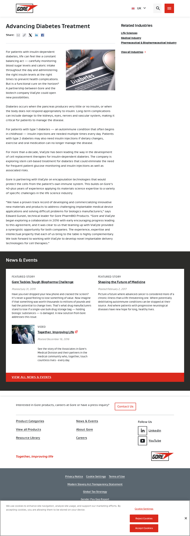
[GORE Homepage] (27, 8)
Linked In (36, 35)
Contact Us (125, 406)
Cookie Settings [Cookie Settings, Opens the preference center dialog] (144, 508)
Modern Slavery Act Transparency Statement (95, 484)
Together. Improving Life (56, 332)
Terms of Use (117, 476)
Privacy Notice (74, 476)
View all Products (28, 429)
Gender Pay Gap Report (95, 499)
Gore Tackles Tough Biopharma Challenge (43, 282)
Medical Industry (131, 38)
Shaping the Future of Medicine (121, 282)
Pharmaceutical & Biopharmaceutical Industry (149, 42)
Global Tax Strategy (95, 491)
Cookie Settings (96, 476)
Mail (18, 35)
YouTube (149, 440)
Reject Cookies (144, 518)
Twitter (30, 35)
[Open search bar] (157, 8)
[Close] (186, 518)
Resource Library (28, 437)
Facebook (42, 35)
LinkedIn (149, 430)
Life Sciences (129, 33)
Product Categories (30, 421)
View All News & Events (31, 377)
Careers (81, 437)
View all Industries (132, 52)
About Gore (84, 429)
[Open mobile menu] (169, 8)
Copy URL (24, 35)
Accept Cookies (144, 528)
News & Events (87, 421)
